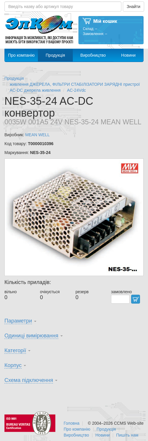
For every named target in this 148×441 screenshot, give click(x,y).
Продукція (55, 55)
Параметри (18, 321)
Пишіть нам (127, 435)
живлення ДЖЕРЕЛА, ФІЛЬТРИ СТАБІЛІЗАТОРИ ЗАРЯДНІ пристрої (75, 84)
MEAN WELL (37, 134)
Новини (128, 55)
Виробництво (93, 55)
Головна (71, 423)
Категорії (15, 350)
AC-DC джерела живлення (35, 90)
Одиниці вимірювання (31, 336)
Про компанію (21, 55)
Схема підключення (28, 380)
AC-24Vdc (76, 90)
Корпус (13, 365)
